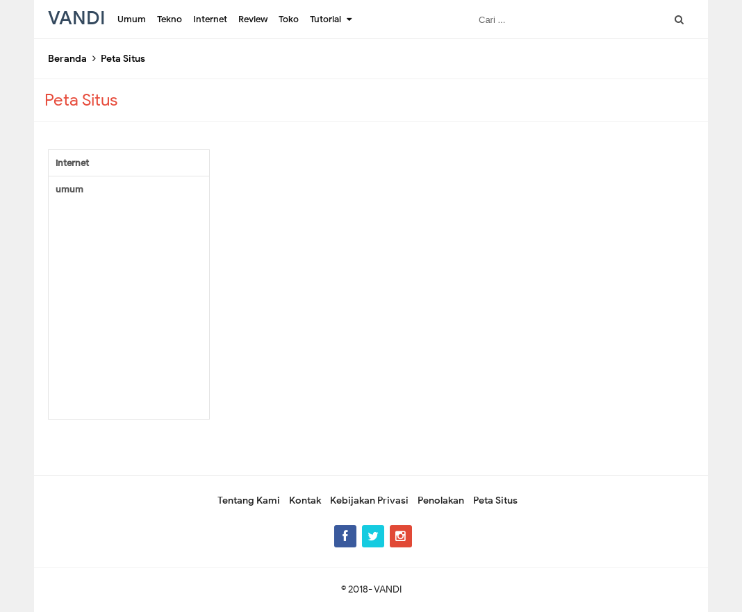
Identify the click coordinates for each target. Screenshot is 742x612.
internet (72, 163)
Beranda (67, 59)
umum (69, 189)
